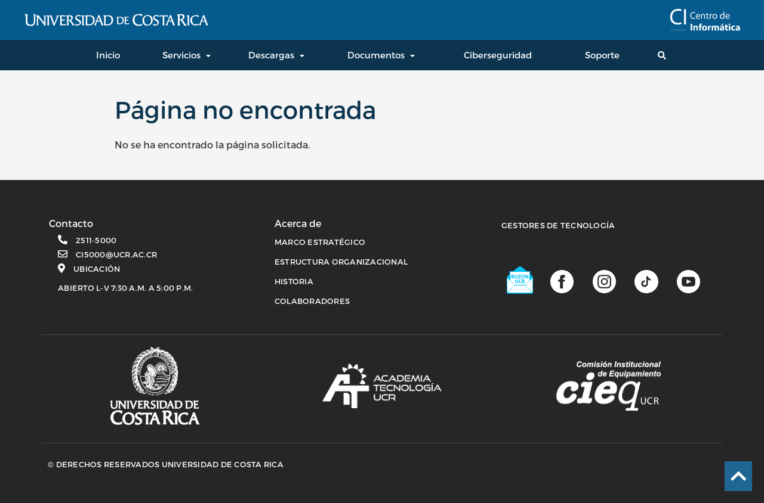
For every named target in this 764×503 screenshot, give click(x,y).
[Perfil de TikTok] (646, 280)
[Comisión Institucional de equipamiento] (608, 386)
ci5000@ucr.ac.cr (116, 254)
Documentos (376, 54)
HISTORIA (294, 281)
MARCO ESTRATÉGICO (320, 242)
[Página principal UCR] (155, 386)
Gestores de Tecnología (558, 225)
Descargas (271, 54)
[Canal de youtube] (688, 280)
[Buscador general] (664, 55)
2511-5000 (96, 240)
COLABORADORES (312, 301)
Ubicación (96, 269)
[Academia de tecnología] (382, 386)
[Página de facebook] (562, 280)
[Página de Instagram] (604, 280)
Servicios (181, 54)
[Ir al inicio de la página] (738, 476)
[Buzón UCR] (520, 280)
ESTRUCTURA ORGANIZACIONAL (341, 261)
